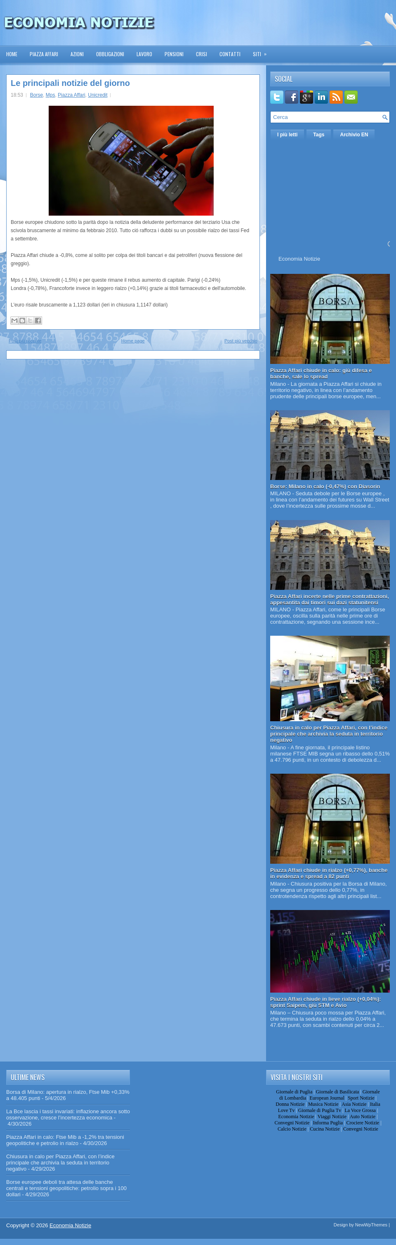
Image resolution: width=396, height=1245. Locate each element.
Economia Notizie (299, 259)
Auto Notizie (362, 1116)
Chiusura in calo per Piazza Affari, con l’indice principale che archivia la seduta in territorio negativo (328, 734)
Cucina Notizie (324, 1129)
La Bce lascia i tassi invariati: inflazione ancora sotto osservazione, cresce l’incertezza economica (68, 1114)
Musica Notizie (323, 1104)
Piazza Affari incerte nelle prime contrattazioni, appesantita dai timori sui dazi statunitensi (329, 599)
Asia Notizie (354, 1104)
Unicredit (97, 95)
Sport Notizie (361, 1098)
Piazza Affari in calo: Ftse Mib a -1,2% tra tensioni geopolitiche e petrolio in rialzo (65, 1140)
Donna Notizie (290, 1104)
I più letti (287, 135)
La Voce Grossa (360, 1110)
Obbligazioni (110, 53)
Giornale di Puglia (294, 1092)
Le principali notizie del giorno (70, 83)
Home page (133, 340)
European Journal (326, 1098)
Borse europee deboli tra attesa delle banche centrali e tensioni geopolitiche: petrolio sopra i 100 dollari (66, 1188)
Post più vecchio (240, 340)
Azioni (77, 53)
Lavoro (144, 53)
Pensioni (174, 53)
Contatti (229, 53)
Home (11, 53)
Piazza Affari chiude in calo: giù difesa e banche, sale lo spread (321, 373)
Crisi (201, 53)
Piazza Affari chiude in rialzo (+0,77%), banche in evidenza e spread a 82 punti (329, 873)
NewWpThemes (371, 1224)
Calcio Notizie (292, 1129)
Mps (50, 95)
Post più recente (25, 340)
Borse (36, 95)
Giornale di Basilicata (337, 1092)
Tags (318, 135)
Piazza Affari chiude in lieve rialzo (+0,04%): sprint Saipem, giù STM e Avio (325, 1002)
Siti (262, 51)
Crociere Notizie (363, 1123)
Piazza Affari (44, 53)
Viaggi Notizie (332, 1116)
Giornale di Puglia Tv (319, 1110)
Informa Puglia (328, 1123)
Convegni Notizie (291, 1123)
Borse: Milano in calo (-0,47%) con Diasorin (325, 486)
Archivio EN (354, 135)
